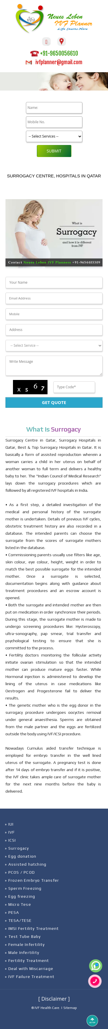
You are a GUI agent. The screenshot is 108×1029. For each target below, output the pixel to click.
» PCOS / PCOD (20, 872)
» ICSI (10, 840)
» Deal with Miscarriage (29, 968)
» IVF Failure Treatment (29, 976)
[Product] (54, 136)
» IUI (9, 824)
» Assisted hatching (25, 864)
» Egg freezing (20, 896)
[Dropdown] (53, 345)
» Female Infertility (25, 944)
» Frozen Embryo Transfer (32, 880)
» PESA (12, 912)
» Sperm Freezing (23, 888)
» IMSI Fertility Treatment (32, 928)
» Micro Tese (18, 904)
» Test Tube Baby (23, 936)
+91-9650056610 (54, 53)
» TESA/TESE (18, 920)
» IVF (10, 832)
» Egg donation (20, 856)
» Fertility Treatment (27, 960)
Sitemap (70, 1008)
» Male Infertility (22, 952)
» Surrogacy (17, 848)
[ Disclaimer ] (54, 998)
